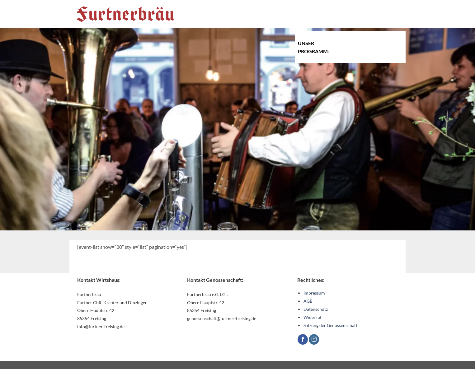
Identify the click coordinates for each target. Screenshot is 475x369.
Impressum (314, 293)
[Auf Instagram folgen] (314, 339)
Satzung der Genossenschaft (330, 325)
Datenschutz (315, 309)
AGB (308, 301)
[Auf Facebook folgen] (303, 339)
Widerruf (312, 317)
